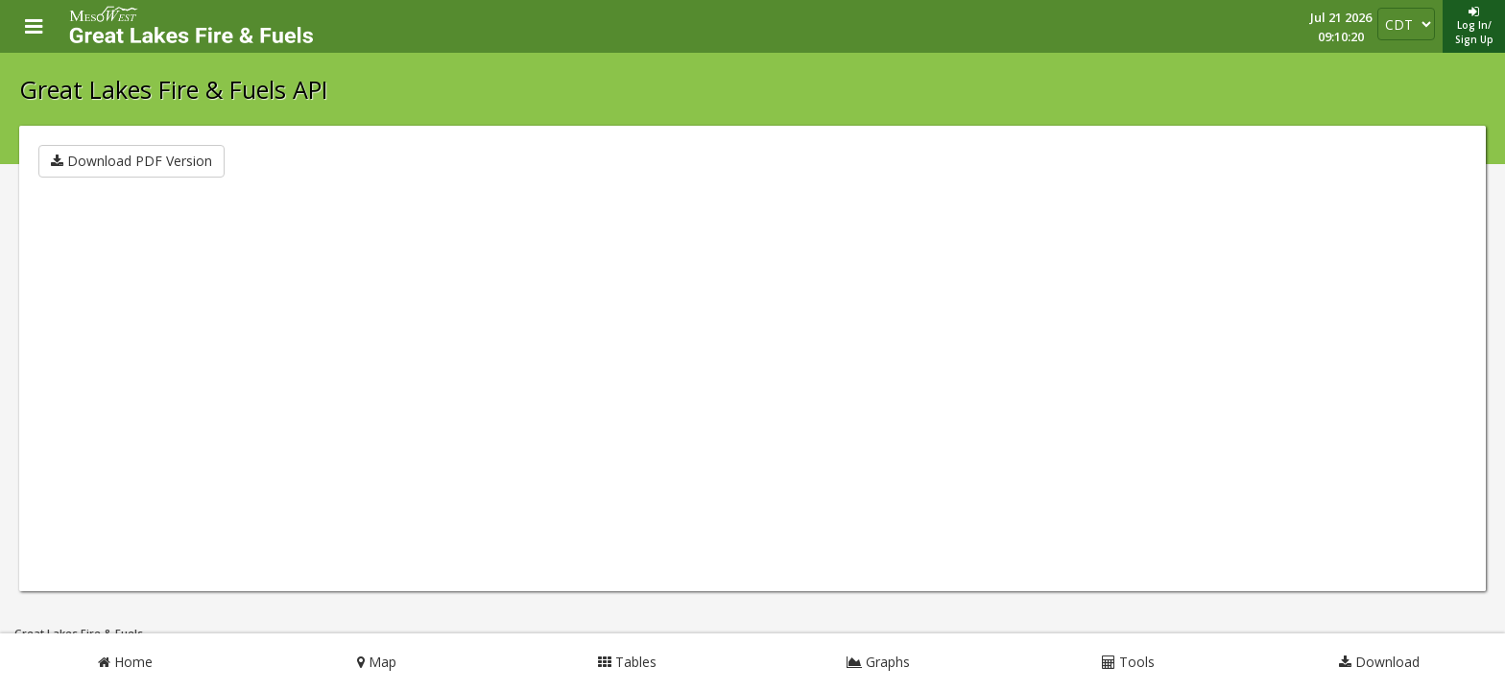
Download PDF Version (131, 161)
